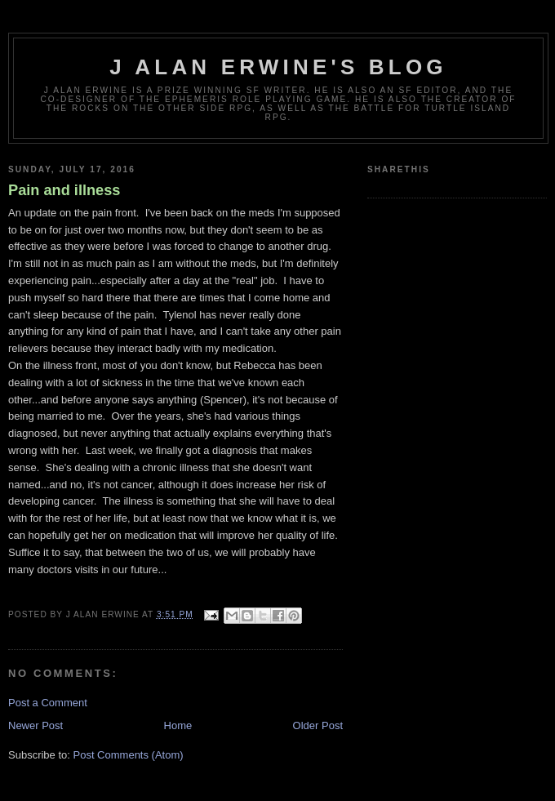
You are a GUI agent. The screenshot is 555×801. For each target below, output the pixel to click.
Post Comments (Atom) (128, 755)
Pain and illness (64, 190)
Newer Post (35, 725)
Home (178, 725)
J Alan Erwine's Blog (278, 67)
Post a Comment (47, 702)
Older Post (318, 725)
